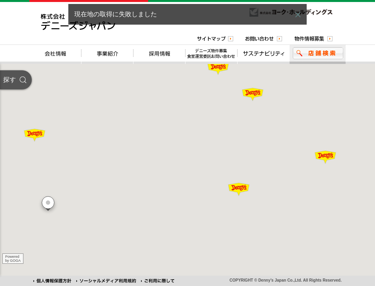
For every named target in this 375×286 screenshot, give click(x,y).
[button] (298, 14)
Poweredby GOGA (13, 259)
